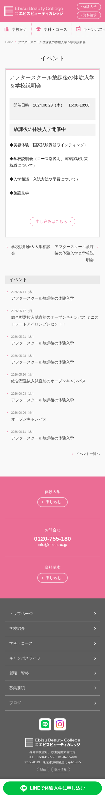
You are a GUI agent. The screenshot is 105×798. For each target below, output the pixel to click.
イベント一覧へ (88, 454)
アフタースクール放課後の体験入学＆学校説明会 (74, 253)
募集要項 (17, 688)
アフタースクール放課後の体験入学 (42, 298)
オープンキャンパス (28, 419)
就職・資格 (19, 673)
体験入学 (90, 7)
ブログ (15, 702)
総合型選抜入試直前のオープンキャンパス (48, 381)
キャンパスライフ (25, 658)
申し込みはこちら (51, 221)
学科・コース (55, 29)
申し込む (53, 501)
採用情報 (60, 769)
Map (43, 769)
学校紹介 (19, 29)
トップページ (21, 613)
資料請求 (90, 15)
